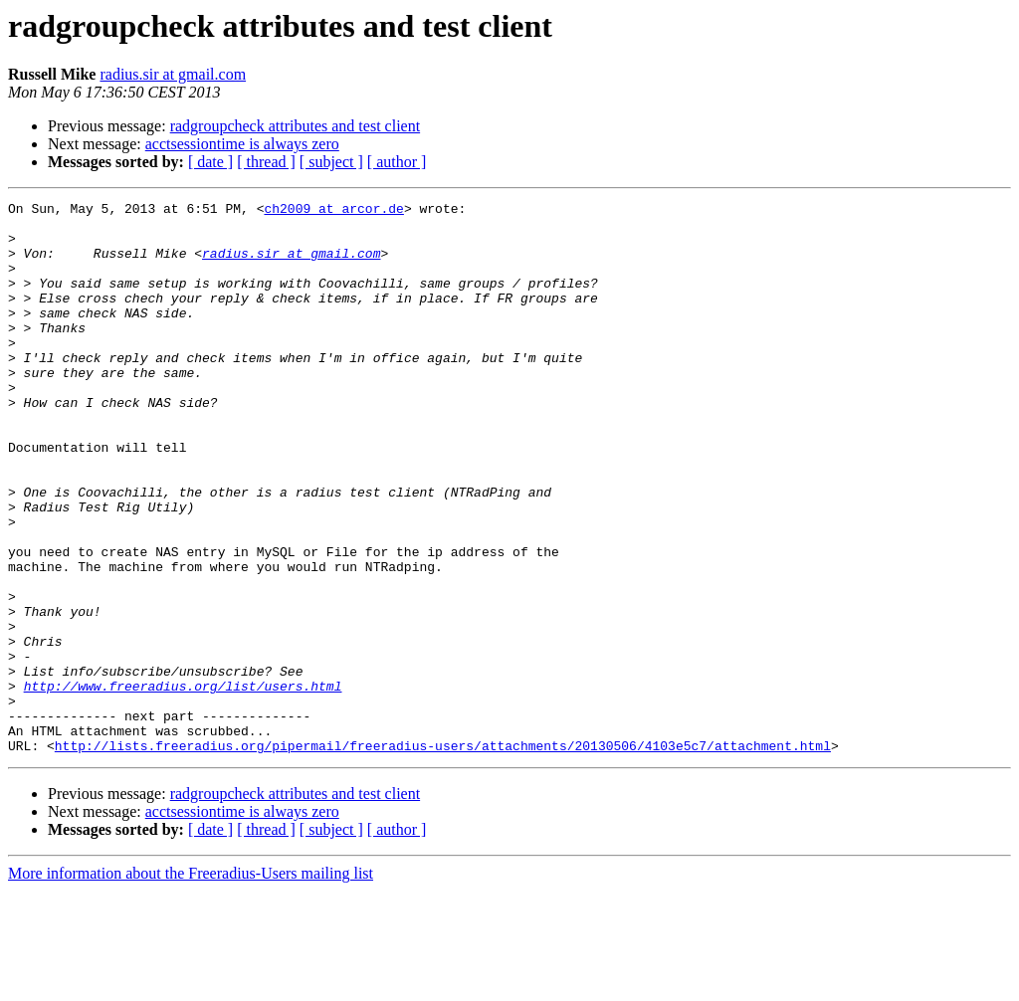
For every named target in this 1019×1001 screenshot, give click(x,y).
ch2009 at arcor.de (333, 211)
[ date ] (210, 161)
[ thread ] (266, 161)
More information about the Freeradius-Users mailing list (190, 983)
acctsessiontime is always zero (242, 143)
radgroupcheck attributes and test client (295, 125)
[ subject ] (331, 161)
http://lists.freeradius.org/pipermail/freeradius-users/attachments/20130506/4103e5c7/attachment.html (443, 856)
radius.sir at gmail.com (173, 74)
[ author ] (397, 161)
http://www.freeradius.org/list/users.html (183, 784)
